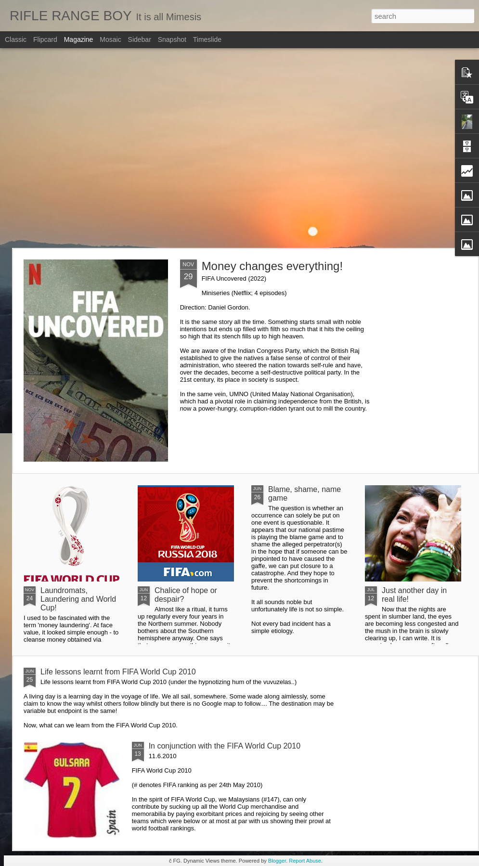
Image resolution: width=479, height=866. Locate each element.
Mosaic (110, 39)
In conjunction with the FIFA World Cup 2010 (224, 746)
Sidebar (139, 39)
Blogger (277, 861)
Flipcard (45, 39)
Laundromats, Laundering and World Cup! (78, 599)
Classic (15, 39)
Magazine (78, 39)
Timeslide (207, 39)
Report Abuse (305, 861)
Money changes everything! (272, 265)
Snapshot (172, 39)
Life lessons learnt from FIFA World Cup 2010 (118, 672)
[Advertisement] (90, 148)
